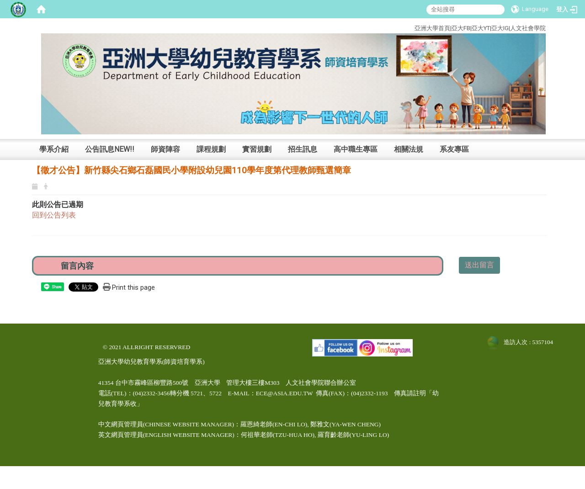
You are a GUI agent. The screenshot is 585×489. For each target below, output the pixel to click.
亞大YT (481, 28)
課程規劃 (211, 149)
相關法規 (408, 149)
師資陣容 (165, 149)
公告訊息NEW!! (109, 149)
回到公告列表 (54, 215)
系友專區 (454, 149)
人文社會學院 (528, 28)
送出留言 (479, 264)
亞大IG (500, 28)
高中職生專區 (356, 149)
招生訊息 (302, 149)
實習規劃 (256, 149)
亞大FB (461, 28)
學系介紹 (54, 149)
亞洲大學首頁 (432, 28)
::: (380, 26)
